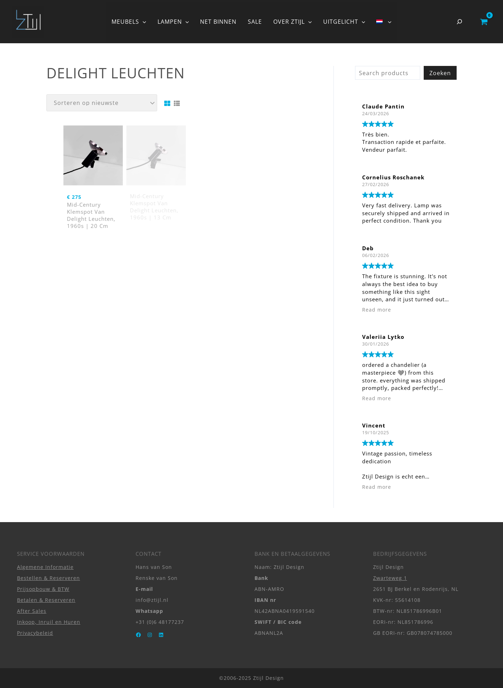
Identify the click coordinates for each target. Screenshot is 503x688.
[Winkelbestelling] (101, 102)
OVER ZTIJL (292, 21)
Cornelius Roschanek (393, 177)
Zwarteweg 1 (390, 578)
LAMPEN (173, 21)
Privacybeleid (35, 633)
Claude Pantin (383, 106)
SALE (255, 22)
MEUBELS (129, 21)
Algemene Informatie (45, 567)
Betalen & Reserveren (46, 600)
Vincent (373, 425)
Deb (368, 248)
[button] (142, 21)
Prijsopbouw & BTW (43, 589)
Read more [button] (376, 310)
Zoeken (440, 73)
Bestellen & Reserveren (48, 578)
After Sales (31, 611)
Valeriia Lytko (383, 336)
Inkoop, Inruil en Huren (48, 622)
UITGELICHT (344, 21)
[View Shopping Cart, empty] (484, 21)
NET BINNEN (218, 22)
